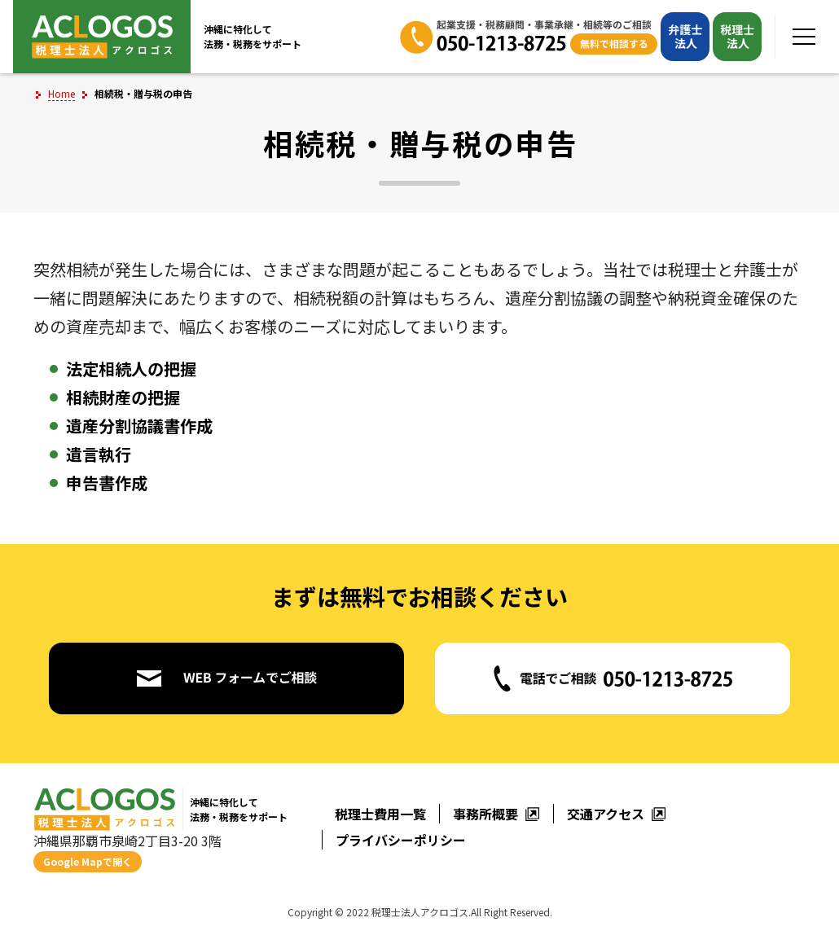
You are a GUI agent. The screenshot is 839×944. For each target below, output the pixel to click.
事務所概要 (496, 813)
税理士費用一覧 (380, 813)
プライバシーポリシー (401, 840)
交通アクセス (616, 813)
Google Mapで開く (87, 861)
